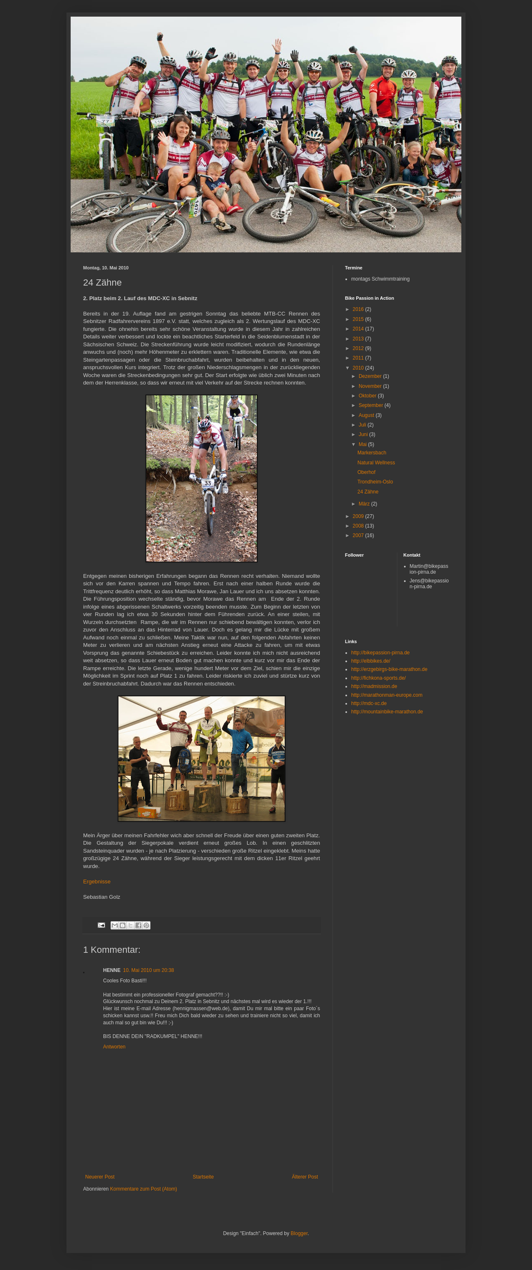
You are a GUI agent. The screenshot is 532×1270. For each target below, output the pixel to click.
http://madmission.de (374, 686)
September (371, 405)
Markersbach (371, 453)
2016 (359, 309)
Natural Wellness (376, 463)
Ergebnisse (97, 881)
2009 (359, 516)
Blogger (299, 1233)
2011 (359, 358)
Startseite (203, 1177)
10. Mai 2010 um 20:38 (148, 970)
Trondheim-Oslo (375, 482)
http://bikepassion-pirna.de (380, 653)
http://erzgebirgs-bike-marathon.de (389, 669)
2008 (359, 526)
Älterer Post (305, 1177)
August (367, 415)
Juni (364, 434)
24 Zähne (368, 492)
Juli (363, 425)
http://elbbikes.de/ (370, 661)
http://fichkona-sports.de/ (378, 678)
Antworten (114, 1047)
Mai (363, 444)
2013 (359, 339)
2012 (359, 348)
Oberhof (366, 472)
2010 (359, 368)
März (365, 504)
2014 (359, 329)
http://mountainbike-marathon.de (387, 712)
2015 (359, 319)
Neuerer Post (100, 1177)
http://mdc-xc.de (369, 703)
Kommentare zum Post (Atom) (143, 1189)
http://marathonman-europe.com (386, 695)
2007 (359, 535)
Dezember (371, 376)
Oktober (368, 396)
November (371, 386)
